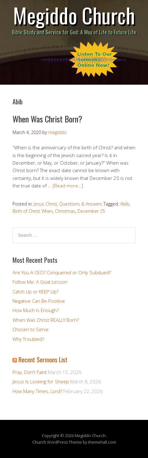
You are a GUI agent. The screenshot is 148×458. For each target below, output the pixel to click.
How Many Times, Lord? (37, 391)
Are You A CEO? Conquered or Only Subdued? (62, 272)
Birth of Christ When (33, 211)
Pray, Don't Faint (30, 372)
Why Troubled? (28, 339)
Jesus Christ (45, 204)
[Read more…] (68, 185)
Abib (124, 204)
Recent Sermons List (42, 359)
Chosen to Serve (31, 329)
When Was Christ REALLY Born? (46, 320)
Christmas (65, 211)
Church (39, 442)
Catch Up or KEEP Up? (35, 291)
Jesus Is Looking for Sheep (41, 381)
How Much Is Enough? (36, 310)
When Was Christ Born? (47, 119)
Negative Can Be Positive (39, 301)
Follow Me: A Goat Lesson (40, 282)
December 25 (91, 211)
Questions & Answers (80, 204)
